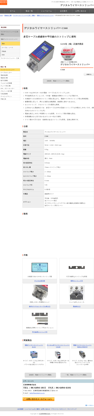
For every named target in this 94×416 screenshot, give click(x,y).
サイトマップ (72, 409)
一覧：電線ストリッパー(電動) (76, 375)
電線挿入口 (77, 306)
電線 (3, 43)
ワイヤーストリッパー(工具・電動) (24, 15)
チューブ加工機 (5, 86)
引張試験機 (4, 94)
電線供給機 (4, 75)
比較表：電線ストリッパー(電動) (58, 81)
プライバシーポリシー (58, 409)
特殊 (3, 55)
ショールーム (46, 11)
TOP (1, 15)
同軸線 (4, 51)
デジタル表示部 (39, 281)
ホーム (12, 11)
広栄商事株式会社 (44, 413)
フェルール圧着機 (6, 83)
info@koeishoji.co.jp (37, 393)
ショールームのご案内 (32, 409)
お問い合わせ (80, 11)
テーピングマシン (6, 96)
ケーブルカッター (6, 72)
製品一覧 (29, 11)
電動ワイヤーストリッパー (45, 15)
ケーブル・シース (7, 47)
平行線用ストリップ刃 (39, 332)
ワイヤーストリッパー (8, 70)
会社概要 (20, 409)
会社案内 (63, 11)
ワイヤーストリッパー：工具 (10, 58)
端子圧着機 (4, 80)
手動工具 (3, 99)
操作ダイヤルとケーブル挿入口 (39, 306)
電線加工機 (7, 15)
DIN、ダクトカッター (7, 88)
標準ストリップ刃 (77, 281)
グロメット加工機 (6, 91)
